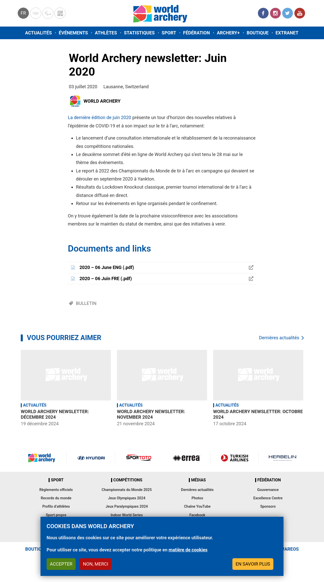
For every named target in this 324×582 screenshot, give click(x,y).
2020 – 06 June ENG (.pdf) (106, 267)
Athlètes (106, 32)
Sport (169, 32)
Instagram (275, 13)
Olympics (35, 13)
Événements (73, 32)
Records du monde (56, 498)
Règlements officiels (56, 490)
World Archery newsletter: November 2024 (151, 414)
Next (310, 388)
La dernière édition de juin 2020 (99, 117)
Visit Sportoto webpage (139, 458)
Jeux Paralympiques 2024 (127, 506)
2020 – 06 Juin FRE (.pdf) (105, 278)
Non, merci (95, 564)
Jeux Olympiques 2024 (127, 498)
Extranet (286, 32)
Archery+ (228, 32)
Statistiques (139, 32)
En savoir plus (253, 564)
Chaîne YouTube (197, 506)
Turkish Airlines (234, 458)
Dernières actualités (279, 337)
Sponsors (268, 506)
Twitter (287, 13)
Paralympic (47, 13)
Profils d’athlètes (56, 506)
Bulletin (86, 303)
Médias (198, 480)
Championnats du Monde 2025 (127, 490)
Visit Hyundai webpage (91, 458)
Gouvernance (268, 490)
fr (23, 13)
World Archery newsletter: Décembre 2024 (55, 414)
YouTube (299, 13)
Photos (197, 498)
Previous (13, 388)
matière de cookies (188, 549)
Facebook (263, 13)
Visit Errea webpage (186, 458)
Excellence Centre (267, 498)
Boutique (258, 32)
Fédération (196, 32)
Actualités (38, 32)
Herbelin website (282, 458)
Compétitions (127, 480)
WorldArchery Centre (60, 13)
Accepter (61, 564)
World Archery (102, 101)
